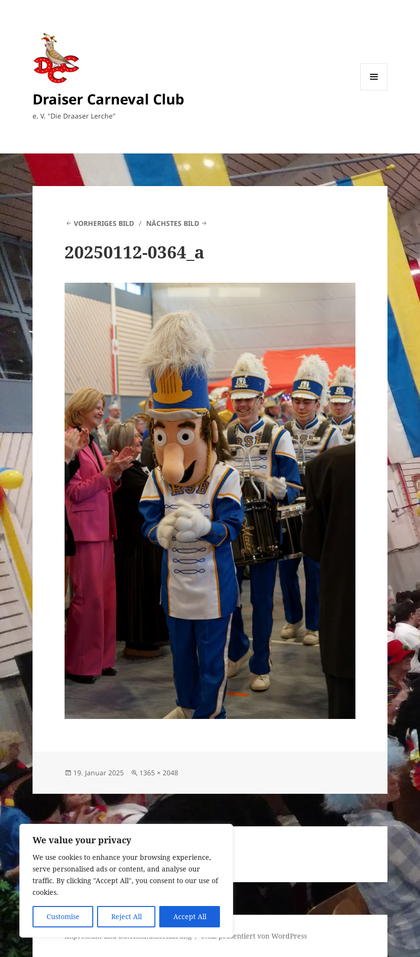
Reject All (126, 916)
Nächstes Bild (172, 223)
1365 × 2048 (158, 772)
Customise (63, 916)
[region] (126, 881)
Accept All (189, 916)
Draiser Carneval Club (108, 98)
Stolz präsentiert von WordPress (254, 935)
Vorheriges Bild (104, 223)
